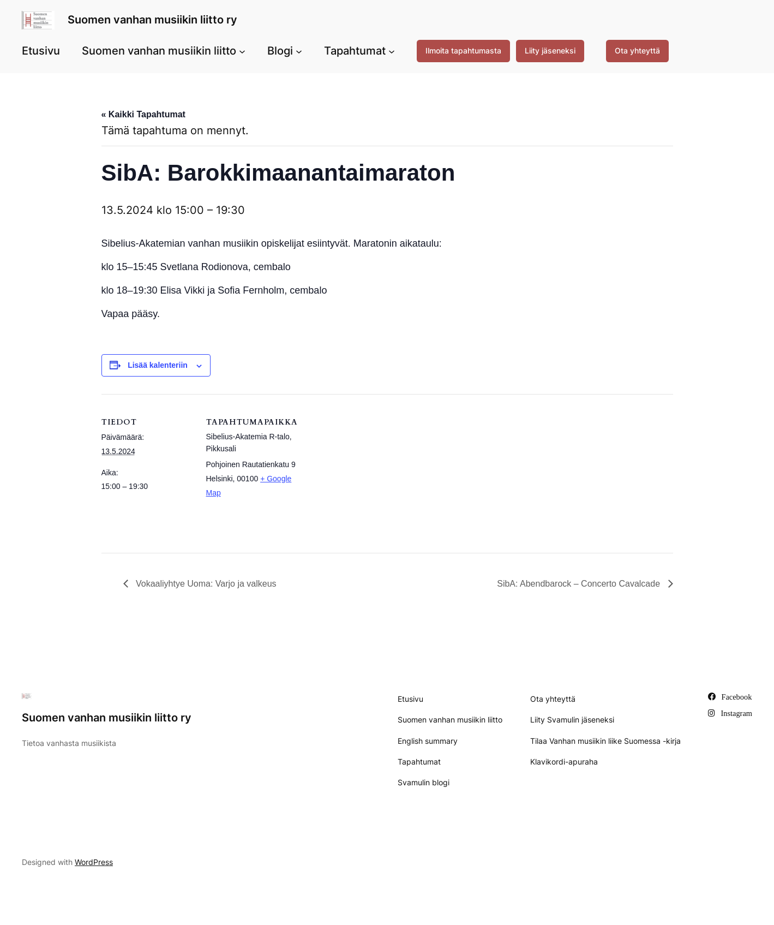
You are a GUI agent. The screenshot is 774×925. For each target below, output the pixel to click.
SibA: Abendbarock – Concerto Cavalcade (579, 583)
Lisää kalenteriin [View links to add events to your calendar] (158, 365)
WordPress (94, 862)
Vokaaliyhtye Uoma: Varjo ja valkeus (205, 583)
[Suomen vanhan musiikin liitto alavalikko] (242, 50)
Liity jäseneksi (550, 50)
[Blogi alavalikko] (299, 50)
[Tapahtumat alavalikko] (391, 50)
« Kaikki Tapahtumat (143, 114)
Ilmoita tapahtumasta (463, 50)
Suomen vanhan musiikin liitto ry (152, 19)
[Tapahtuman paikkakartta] (368, 469)
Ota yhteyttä (637, 50)
